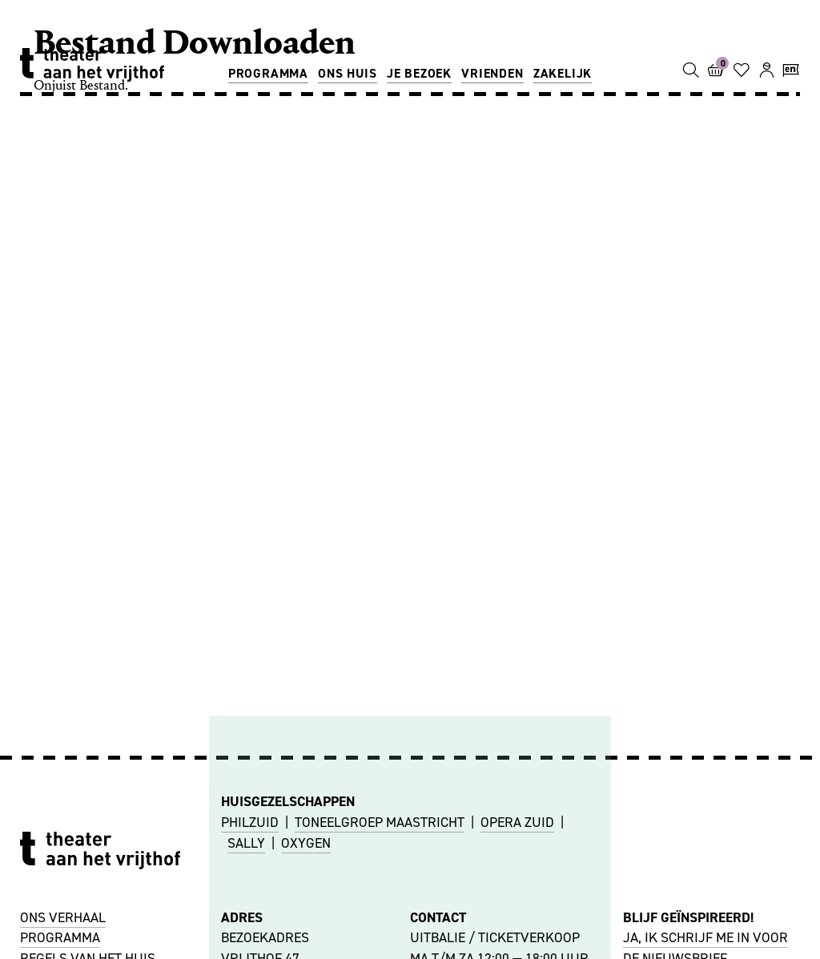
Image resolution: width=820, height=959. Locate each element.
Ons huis (347, 73)
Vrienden (492, 73)
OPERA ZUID (517, 822)
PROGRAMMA (60, 937)
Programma (268, 73)
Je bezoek (419, 73)
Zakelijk (562, 73)
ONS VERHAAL (63, 917)
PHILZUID (250, 822)
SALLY (246, 843)
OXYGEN (306, 843)
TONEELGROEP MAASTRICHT (379, 822)
